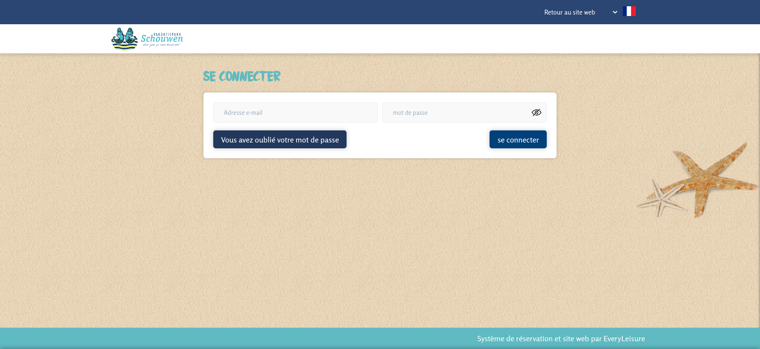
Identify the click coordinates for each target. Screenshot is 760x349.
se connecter (518, 139)
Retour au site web (569, 12)
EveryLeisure (624, 338)
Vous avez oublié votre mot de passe (280, 139)
